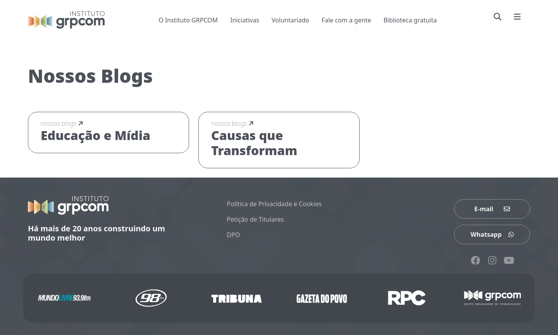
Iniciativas (244, 20)
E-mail (492, 209)
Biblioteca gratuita (410, 20)
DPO (233, 235)
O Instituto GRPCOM (188, 20)
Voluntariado (290, 20)
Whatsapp (492, 234)
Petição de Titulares (255, 219)
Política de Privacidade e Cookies (274, 204)
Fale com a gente (346, 20)
